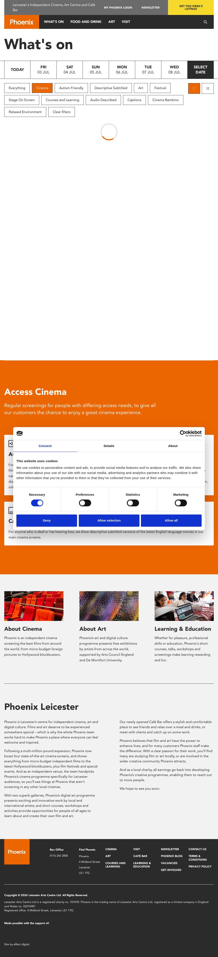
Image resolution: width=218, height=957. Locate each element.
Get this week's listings (191, 7)
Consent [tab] (45, 445)
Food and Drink (86, 22)
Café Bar (140, 856)
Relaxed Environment (25, 112)
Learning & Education (183, 628)
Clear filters (61, 112)
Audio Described (103, 100)
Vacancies (169, 863)
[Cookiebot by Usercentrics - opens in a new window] (183, 433)
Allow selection (108, 520)
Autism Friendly (71, 88)
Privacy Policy (200, 866)
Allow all (171, 520)
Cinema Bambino (165, 100)
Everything (17, 88)
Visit (126, 22)
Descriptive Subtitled (111, 88)
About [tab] (173, 445)
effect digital (21, 944)
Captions (134, 100)
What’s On (54, 22)
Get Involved (171, 870)
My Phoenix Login (118, 7)
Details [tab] (109, 445)
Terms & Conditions (198, 857)
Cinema (42, 88)
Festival (160, 88)
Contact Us (197, 849)
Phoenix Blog (171, 856)
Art (111, 22)
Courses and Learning (62, 100)
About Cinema (23, 628)
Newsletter (150, 7)
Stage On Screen (22, 100)
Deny (47, 520)
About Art (92, 628)
